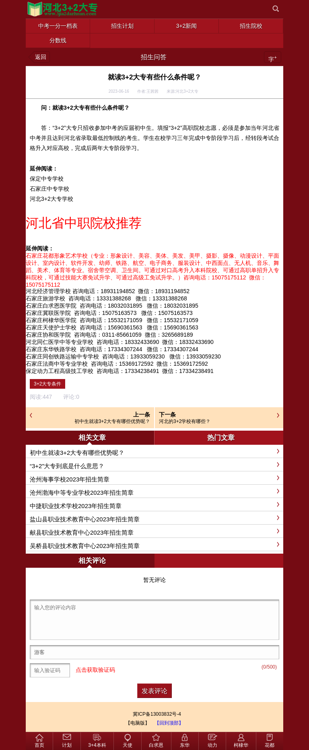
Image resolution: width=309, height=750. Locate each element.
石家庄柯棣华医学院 (51, 320)
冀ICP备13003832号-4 (157, 714)
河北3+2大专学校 (51, 199)
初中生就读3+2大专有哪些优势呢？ (112, 421)
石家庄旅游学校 (45, 298)
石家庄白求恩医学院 (51, 305)
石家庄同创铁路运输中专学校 (62, 356)
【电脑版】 (138, 723)
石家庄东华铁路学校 (51, 349)
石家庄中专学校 (49, 188)
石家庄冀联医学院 (48, 313)
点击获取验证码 (95, 670)
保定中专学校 (47, 178)
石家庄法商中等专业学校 (57, 363)
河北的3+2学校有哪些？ (184, 421)
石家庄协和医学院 (48, 334)
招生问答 (154, 57)
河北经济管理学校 (48, 291)
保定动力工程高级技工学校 (59, 371)
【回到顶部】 (168, 723)
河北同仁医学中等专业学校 (59, 342)
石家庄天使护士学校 (51, 327)
